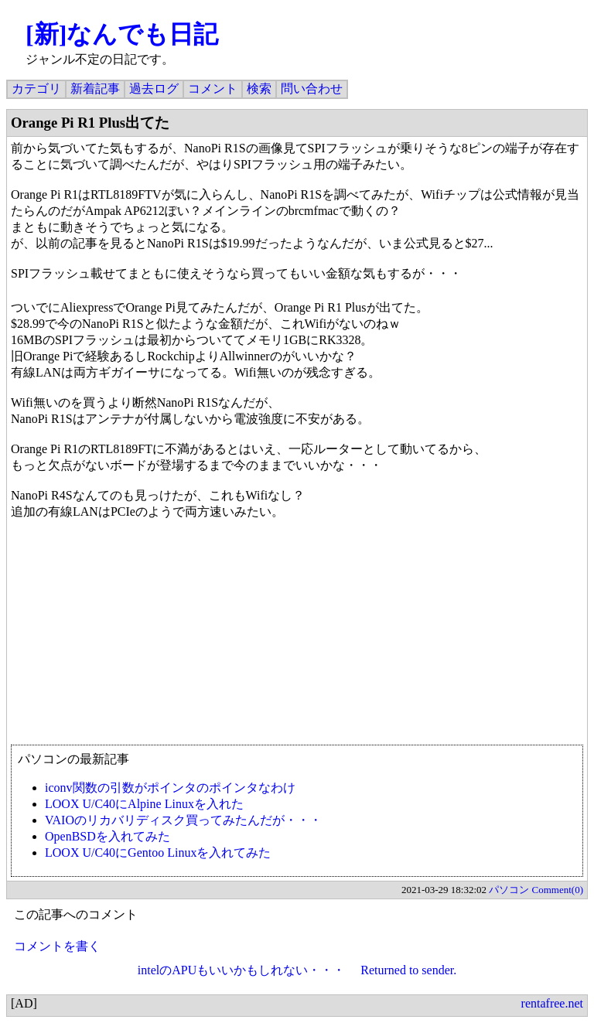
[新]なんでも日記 (122, 34)
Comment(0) (557, 889)
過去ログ (154, 88)
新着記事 (95, 88)
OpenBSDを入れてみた (107, 836)
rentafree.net (552, 1003)
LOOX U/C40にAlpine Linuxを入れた (144, 803)
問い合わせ (312, 88)
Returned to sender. (408, 970)
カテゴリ (36, 88)
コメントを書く (57, 946)
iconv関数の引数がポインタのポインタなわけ (170, 787)
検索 (259, 88)
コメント (212, 88)
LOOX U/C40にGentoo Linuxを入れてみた (158, 852)
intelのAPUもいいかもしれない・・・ (241, 970)
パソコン (509, 889)
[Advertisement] (297, 632)
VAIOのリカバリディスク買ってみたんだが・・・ (183, 820)
